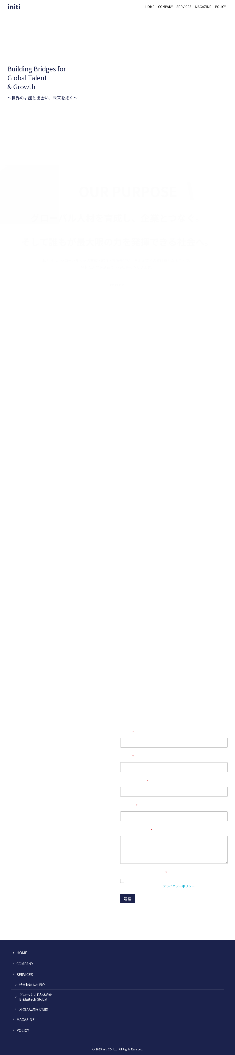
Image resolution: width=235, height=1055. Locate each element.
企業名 (127, 756)
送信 (127, 898)
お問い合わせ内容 (136, 830)
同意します (136, 880)
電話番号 (128, 806)
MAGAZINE (25, 1019)
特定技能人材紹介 (32, 984)
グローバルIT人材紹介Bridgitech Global (35, 997)
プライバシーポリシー (179, 886)
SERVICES (25, 974)
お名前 (127, 732)
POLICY (23, 1030)
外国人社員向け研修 (33, 1009)
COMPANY (25, 963)
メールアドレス (134, 781)
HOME (22, 952)
